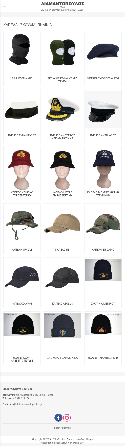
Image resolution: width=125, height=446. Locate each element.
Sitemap (66, 427)
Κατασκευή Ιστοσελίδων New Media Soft (62, 442)
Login (57, 427)
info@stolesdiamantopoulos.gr (26, 404)
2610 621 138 (22, 398)
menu (5, 6)
